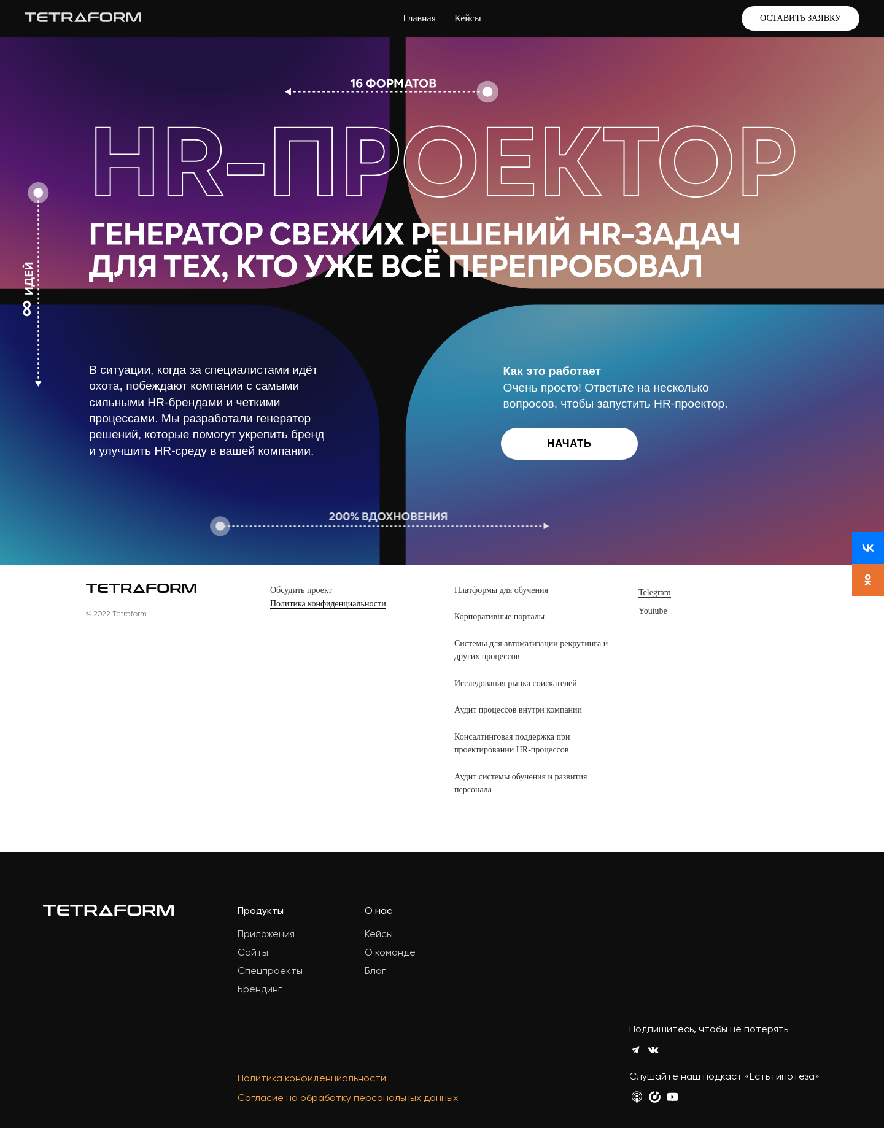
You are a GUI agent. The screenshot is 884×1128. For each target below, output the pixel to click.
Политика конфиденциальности (328, 603)
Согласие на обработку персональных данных (348, 1097)
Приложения (266, 934)
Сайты (253, 952)
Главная (419, 18)
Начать (570, 443)
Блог (375, 970)
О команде (390, 952)
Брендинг (260, 989)
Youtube (652, 611)
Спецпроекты (270, 970)
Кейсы (467, 18)
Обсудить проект (301, 590)
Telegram (654, 592)
